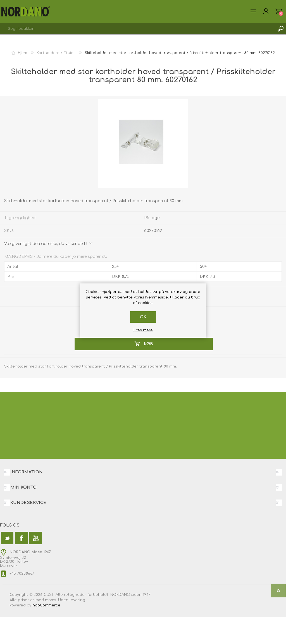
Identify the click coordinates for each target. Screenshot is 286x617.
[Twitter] (7, 538)
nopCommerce (46, 605)
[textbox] (137, 28)
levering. (78, 600)
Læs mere (143, 330)
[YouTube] (35, 538)
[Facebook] (21, 538)
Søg (280, 28)
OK (143, 317)
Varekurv (278, 11)
